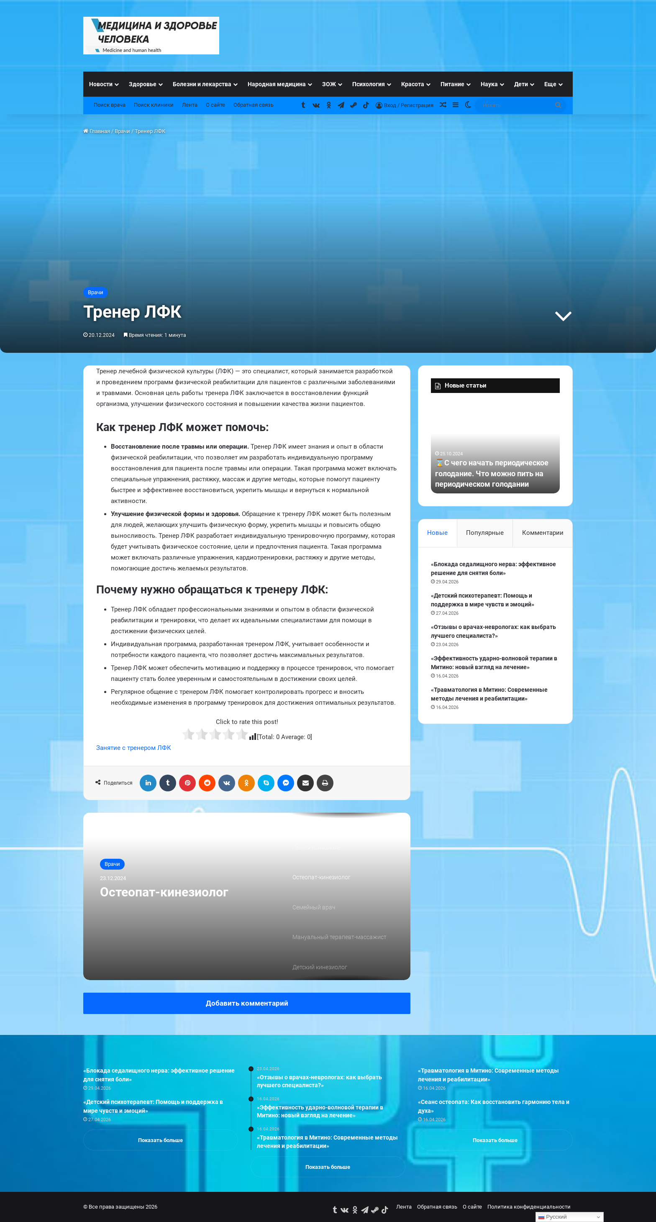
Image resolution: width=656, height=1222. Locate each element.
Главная (96, 131)
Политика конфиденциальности (529, 1207)
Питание (452, 84)
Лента (189, 105)
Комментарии (543, 533)
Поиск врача (110, 105)
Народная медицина (277, 84)
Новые (437, 533)
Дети (521, 84)
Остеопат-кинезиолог (164, 892)
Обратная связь (253, 105)
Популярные (485, 533)
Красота (412, 84)
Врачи (122, 131)
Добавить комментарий (247, 1003)
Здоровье (142, 84)
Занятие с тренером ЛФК (133, 748)
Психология (368, 84)
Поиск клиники (154, 105)
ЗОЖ (329, 84)
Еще (550, 84)
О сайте (215, 105)
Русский (552, 1217)
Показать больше (160, 1140)
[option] (246, 896)
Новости (101, 84)
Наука (489, 84)
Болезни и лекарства (202, 84)
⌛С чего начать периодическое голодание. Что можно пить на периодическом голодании (491, 473)
